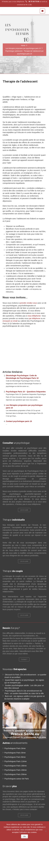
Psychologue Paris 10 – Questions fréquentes (26, 392)
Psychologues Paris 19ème (15, 770)
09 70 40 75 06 (32, 1)
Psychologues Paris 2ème (15, 748)
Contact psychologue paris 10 (19, 421)
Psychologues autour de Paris (16, 779)
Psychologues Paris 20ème (15, 774)
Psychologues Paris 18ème (15, 766)
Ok (24, 836)
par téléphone (34, 318)
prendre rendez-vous (28, 303)
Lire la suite (24, 510)
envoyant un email (10, 321)
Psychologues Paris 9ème (15, 757)
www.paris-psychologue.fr (23, 339)
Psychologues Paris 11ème (15, 761)
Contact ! (24, 659)
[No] (45, 831)
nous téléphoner (34, 316)
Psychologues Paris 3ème (15, 753)
